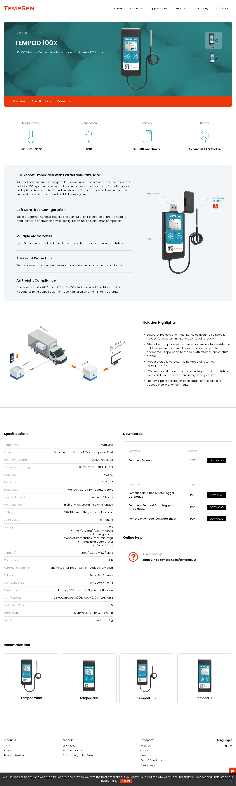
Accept (126, 780)
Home (118, 8)
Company (201, 8)
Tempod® (9, 750)
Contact (222, 8)
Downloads (69, 745)
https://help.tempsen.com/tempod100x (169, 560)
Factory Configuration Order (78, 755)
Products (136, 8)
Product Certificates (73, 750)
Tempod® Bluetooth (15, 755)
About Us (145, 745)
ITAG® (7, 745)
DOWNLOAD (217, 460)
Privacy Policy (147, 765)
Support (181, 8)
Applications (158, 8)
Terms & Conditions (151, 760)
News (143, 755)
